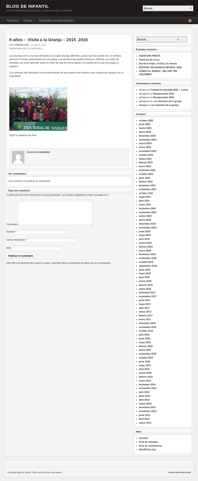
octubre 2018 (146, 262)
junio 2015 (144, 361)
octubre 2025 (146, 120)
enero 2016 (145, 350)
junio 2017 (144, 300)
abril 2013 (144, 419)
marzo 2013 (145, 422)
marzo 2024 (145, 143)
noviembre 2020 (147, 212)
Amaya (142, 105)
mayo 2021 (145, 197)
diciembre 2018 (147, 254)
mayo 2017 (145, 304)
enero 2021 (145, 204)
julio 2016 (144, 334)
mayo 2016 (145, 342)
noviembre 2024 (147, 139)
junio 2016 (144, 338)
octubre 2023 (146, 155)
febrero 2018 (146, 285)
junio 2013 (144, 415)
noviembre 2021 (147, 189)
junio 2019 (144, 231)
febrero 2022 (146, 181)
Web (8, 252)
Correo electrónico (15, 244)
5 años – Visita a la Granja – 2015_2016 (48, 39)
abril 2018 (144, 277)
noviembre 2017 (147, 296)
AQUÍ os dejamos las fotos (23, 135)
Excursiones (34, 48)
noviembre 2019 (147, 227)
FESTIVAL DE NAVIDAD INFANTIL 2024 (160, 67)
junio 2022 (144, 178)
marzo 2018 (145, 281)
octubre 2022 (146, 174)
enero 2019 (145, 250)
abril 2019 (144, 239)
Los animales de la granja (167, 101)
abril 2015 (144, 369)
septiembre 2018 (148, 266)
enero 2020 (145, 220)
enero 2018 (145, 289)
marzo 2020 (145, 216)
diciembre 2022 (147, 170)
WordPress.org (147, 449)
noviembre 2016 (147, 327)
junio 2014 (144, 396)
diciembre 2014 (147, 384)
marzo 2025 (145, 128)
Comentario (12, 229)
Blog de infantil (27, 6)
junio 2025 (144, 124)
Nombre (10, 236)
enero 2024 (145, 147)
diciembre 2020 (147, 208)
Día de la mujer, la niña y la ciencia (158, 63)
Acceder (143, 438)
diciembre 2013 (147, 407)
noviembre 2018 (147, 258)
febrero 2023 (146, 162)
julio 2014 (144, 392)
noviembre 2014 (147, 388)
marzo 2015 (145, 373)
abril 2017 (144, 308)
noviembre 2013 (147, 411)
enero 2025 (145, 132)
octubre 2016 (146, 330)
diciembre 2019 (147, 223)
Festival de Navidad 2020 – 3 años (169, 90)
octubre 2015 (146, 357)
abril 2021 (144, 200)
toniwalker (22, 45)
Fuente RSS (190, 20)
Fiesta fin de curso (149, 59)
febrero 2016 (146, 346)
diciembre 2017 (147, 292)
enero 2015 (145, 380)
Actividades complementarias (56, 21)
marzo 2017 (145, 311)
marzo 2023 (145, 158)
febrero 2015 (146, 376)
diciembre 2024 (147, 136)
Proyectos (13, 20)
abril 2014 (144, 399)
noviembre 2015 (147, 353)
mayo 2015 (145, 365)
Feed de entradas (148, 442)
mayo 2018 (145, 273)
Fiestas (27, 21)
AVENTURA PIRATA (149, 55)
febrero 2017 (146, 315)
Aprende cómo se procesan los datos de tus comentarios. (81, 267)
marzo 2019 (145, 243)
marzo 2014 (145, 403)
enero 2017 (145, 319)
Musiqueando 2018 (163, 93)
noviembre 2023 (147, 151)
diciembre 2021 (147, 185)
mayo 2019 (145, 235)
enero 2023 (145, 166)
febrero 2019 (146, 246)
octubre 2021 (146, 193)
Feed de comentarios (150, 445)
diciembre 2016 (147, 323)
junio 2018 (144, 269)
